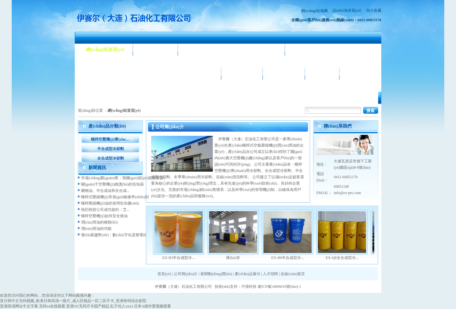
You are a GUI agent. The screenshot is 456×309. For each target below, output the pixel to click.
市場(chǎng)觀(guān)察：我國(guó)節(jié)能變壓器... (123, 178)
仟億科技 (248, 286)
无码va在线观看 (52, 306)
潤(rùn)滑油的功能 (96, 228)
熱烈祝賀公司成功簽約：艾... (105, 209)
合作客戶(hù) (284, 73)
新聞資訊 (97, 167)
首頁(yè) (164, 274)
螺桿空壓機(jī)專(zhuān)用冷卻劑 (110, 139)
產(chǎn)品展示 (101, 73)
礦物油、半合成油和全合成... (105, 190)
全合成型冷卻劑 (110, 158)
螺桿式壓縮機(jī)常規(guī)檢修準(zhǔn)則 (115, 197)
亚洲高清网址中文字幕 (19, 306)
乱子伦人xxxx (121, 306)
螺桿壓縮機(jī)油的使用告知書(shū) (110, 203)
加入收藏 (373, 10)
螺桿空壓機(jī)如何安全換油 (104, 216)
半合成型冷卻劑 (110, 149)
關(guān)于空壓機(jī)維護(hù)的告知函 (112, 184)
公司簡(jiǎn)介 (155, 49)
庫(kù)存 (233, 257)
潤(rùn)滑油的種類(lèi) (99, 222)
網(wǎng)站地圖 (314, 11)
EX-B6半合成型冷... (287, 257)
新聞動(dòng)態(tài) (205, 49)
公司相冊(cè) (242, 73)
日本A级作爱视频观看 (152, 306)
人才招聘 (322, 73)
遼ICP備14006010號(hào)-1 (279, 286)
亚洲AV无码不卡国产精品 (87, 306)
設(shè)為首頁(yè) (346, 10)
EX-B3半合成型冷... (178, 257)
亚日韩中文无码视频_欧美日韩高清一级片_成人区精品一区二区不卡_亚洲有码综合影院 (73, 301)
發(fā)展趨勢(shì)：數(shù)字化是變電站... (115, 235)
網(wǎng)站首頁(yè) (105, 49)
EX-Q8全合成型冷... (342, 257)
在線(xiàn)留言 (293, 274)
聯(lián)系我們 (362, 73)
